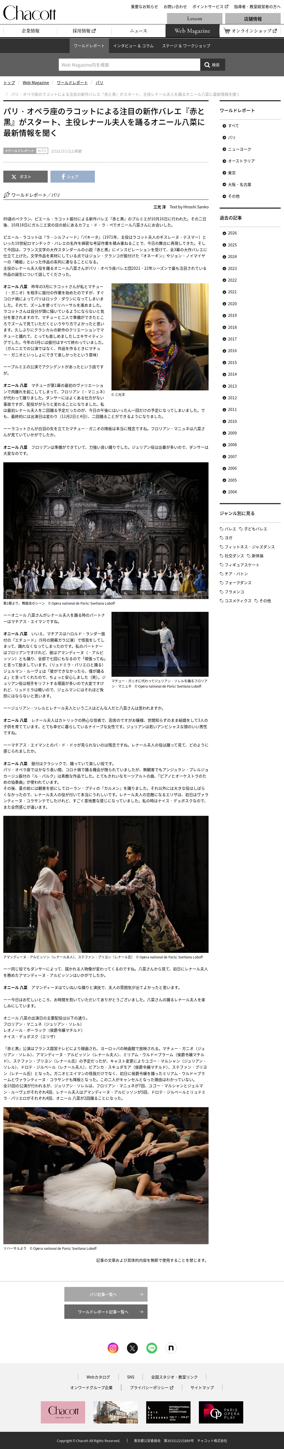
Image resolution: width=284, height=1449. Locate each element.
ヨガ (228, 537)
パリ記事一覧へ (103, 1294)
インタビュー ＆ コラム (133, 45)
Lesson (194, 18)
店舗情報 (253, 18)
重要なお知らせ (144, 6)
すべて (233, 125)
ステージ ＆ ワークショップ (186, 45)
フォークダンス (238, 582)
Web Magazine (36, 82)
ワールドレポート (89, 45)
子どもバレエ (255, 528)
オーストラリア (241, 160)
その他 (234, 196)
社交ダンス (234, 555)
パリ (99, 82)
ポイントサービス (208, 6)
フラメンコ (234, 591)
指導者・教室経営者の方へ (257, 6)
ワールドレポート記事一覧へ (103, 1311)
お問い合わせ (175, 6)
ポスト (25, 176)
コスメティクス (238, 600)
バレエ (230, 528)
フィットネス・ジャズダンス (250, 546)
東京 (232, 172)
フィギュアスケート (242, 564)
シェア (72, 176)
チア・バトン (236, 573)
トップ (9, 82)
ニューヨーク (239, 149)
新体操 (257, 555)
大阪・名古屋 (239, 184)
